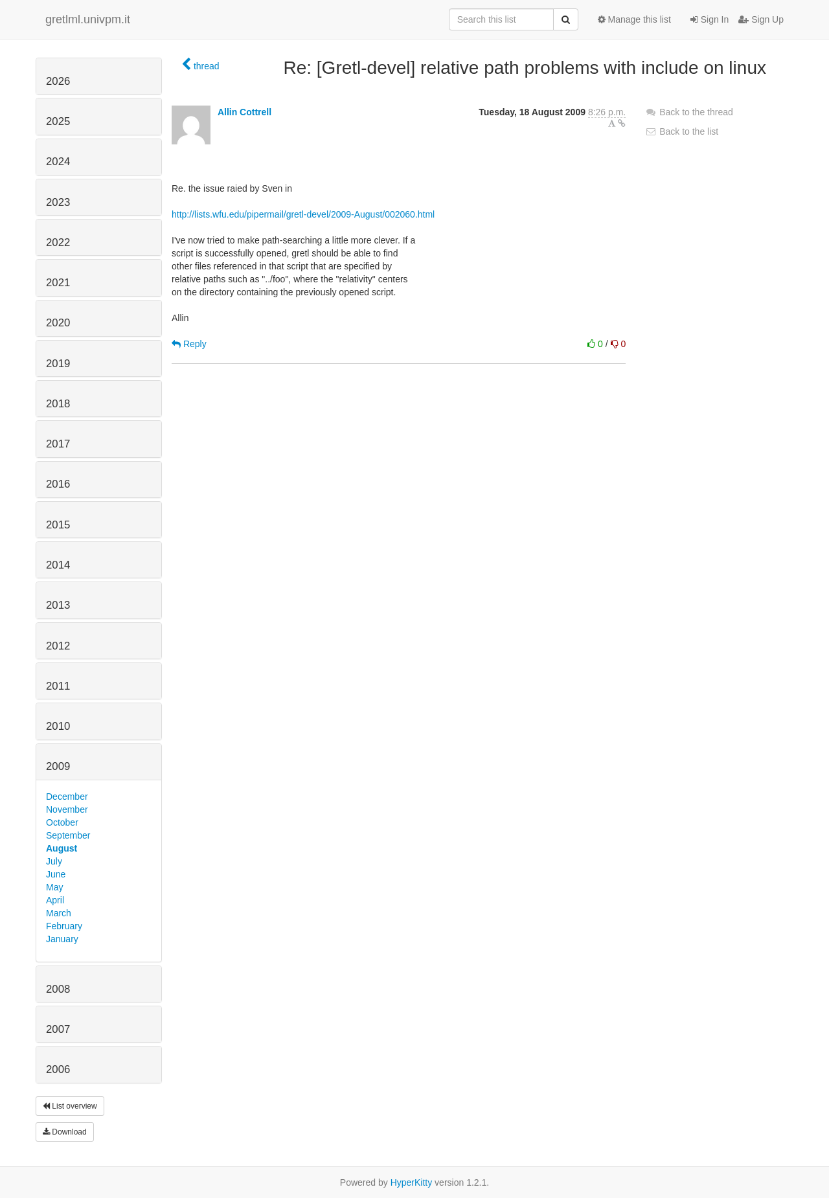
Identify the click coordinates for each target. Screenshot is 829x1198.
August (61, 848)
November (67, 809)
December (67, 796)
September (68, 835)
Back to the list (681, 131)
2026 (58, 81)
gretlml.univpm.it (87, 19)
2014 (58, 565)
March (58, 913)
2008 (58, 989)
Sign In (709, 19)
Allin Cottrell (244, 112)
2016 (58, 484)
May (54, 887)
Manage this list (634, 19)
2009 (58, 766)
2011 (58, 686)
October (62, 822)
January (62, 939)
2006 (58, 1069)
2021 (58, 283)
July (54, 861)
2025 (58, 121)
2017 (58, 444)
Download (65, 1131)
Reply (189, 344)
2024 (58, 161)
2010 (58, 726)
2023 (58, 202)
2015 (58, 525)
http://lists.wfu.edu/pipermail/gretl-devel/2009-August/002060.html (303, 214)
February (64, 926)
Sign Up (761, 19)
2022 (58, 242)
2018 (58, 404)
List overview (70, 1106)
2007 (58, 1029)
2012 (58, 646)
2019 (58, 363)
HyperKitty (412, 1182)
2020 (58, 323)
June (55, 874)
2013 (58, 605)
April (55, 900)
